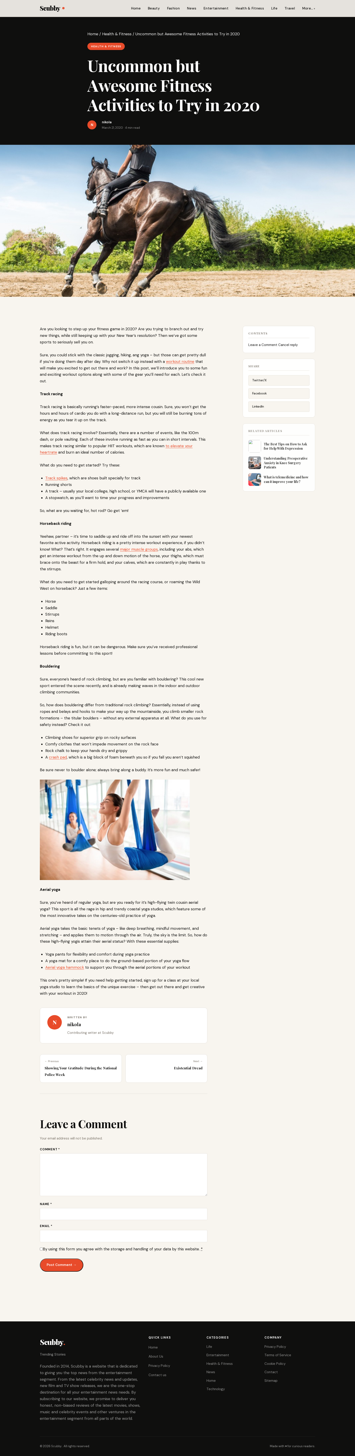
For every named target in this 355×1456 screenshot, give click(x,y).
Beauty (154, 8)
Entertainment (216, 8)
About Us (156, 1356)
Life (274, 8)
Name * (46, 1204)
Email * (46, 1226)
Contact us (157, 1375)
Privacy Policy (159, 1365)
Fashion (173, 8)
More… (307, 8)
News (191, 8)
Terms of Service (277, 1355)
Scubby (52, 8)
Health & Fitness (250, 8)
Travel (290, 8)
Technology (215, 1389)
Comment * (50, 1149)
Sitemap (271, 1380)
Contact (271, 1372)
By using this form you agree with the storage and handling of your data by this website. (123, 1249)
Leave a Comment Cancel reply (273, 350)
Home (136, 8)
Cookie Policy (274, 1363)
